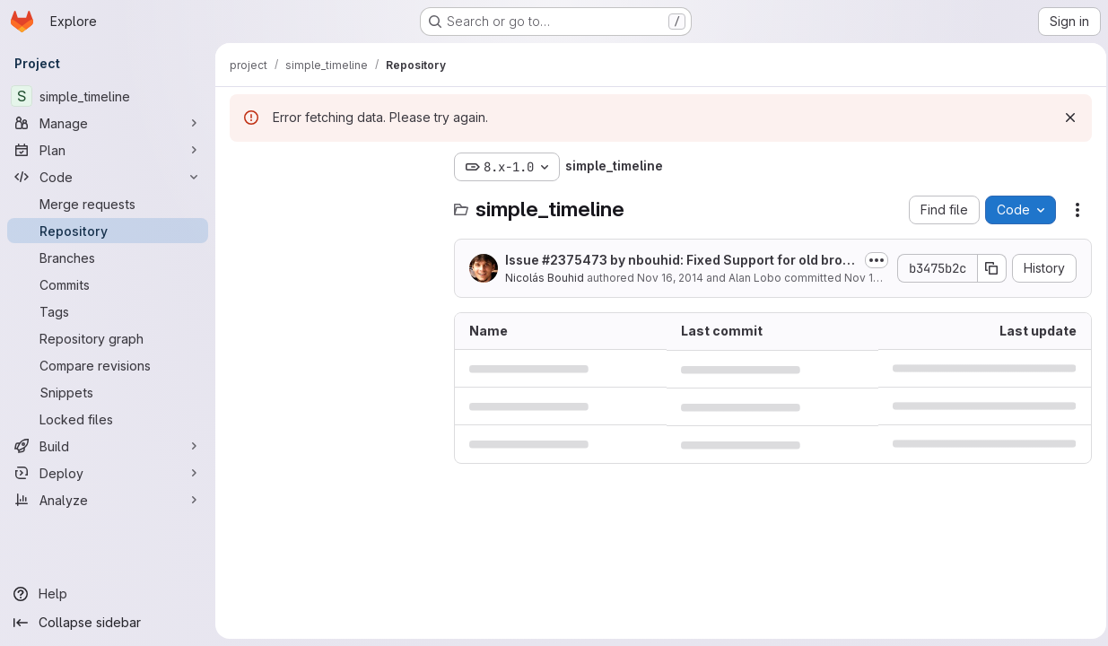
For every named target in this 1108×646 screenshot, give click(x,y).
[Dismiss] (1065, 117)
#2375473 (574, 259)
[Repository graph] (107, 338)
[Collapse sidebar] (107, 622)
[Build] (107, 445)
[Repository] (107, 230)
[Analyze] (107, 499)
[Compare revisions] (107, 365)
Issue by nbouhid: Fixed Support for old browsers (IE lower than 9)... (673, 260)
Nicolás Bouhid (544, 277)
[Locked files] (107, 419)
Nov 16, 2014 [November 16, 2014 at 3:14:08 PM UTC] (670, 277)
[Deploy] (107, 472)
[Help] (107, 594)
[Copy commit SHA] (987, 268)
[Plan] (107, 149)
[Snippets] (107, 392)
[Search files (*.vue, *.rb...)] (333, 202)
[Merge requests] (107, 203)
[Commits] (107, 284)
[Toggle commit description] (871, 260)
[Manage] (107, 122)
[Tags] (107, 311)
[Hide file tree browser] (244, 167)
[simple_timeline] (107, 96)
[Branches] (107, 257)
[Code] (107, 176)
